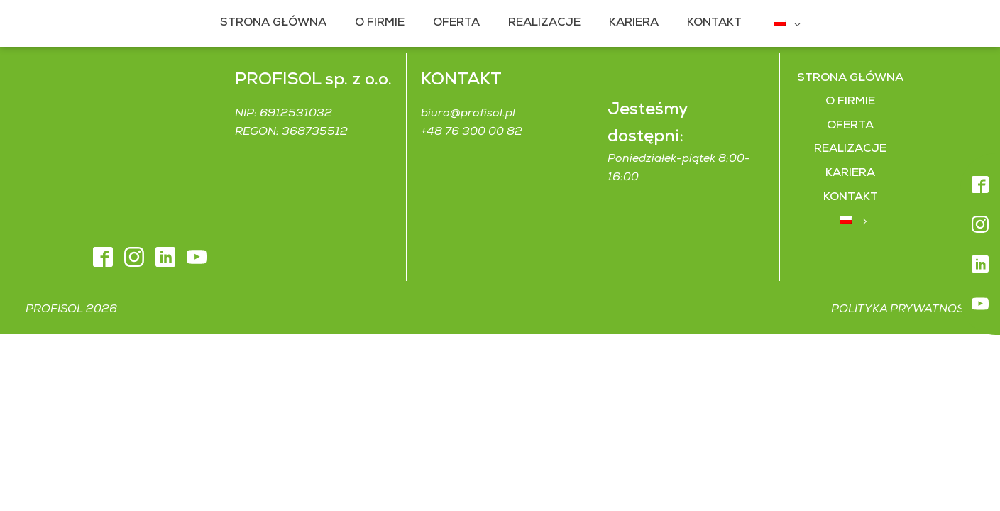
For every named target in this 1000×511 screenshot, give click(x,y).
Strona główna (263, 22)
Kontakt (704, 22)
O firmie (370, 22)
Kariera (624, 22)
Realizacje (534, 22)
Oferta (446, 22)
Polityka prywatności (902, 276)
